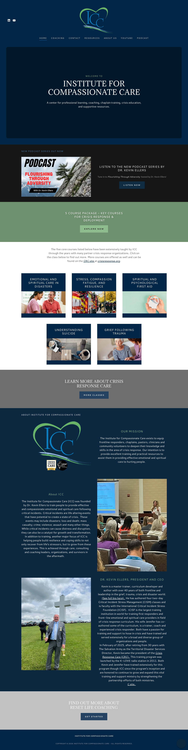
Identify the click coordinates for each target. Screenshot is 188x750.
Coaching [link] (57, 38)
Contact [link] (74, 38)
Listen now (132, 185)
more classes (94, 395)
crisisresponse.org (109, 261)
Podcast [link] (143, 38)
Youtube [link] (127, 38)
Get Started (94, 716)
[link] (9, 20)
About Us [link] (110, 38)
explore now (94, 229)
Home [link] (43, 38)
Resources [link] (92, 38)
